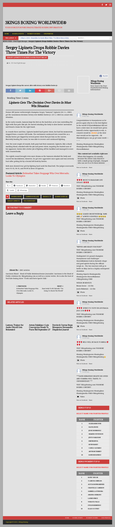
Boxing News (16, 196)
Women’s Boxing (33, 33)
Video (80, 396)
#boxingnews (88, 144)
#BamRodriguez (82, 138)
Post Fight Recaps (20, 41)
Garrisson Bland (32, 196)
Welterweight (29, 200)
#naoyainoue (97, 120)
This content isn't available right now (93, 153)
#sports (86, 274)
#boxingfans (99, 144)
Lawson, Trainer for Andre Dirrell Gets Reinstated (14, 327)
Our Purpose (48, 33)
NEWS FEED (7, 41)
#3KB (90, 146)
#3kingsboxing (98, 146)
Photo (80, 198)
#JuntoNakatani (95, 125)
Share (90, 167)
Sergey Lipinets (13, 200)
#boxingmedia (82, 146)
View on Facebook (81, 167)
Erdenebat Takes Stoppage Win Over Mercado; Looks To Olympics (37, 174)
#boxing (79, 144)
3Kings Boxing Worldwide (92, 114)
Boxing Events (18, 33)
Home (7, 33)
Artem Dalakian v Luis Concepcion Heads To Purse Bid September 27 (39, 327)
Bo (9, 63)
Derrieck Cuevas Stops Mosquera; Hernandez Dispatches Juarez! (62, 327)
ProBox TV (47, 196)
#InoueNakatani (82, 149)
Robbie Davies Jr (61, 196)
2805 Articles (25, 270)
